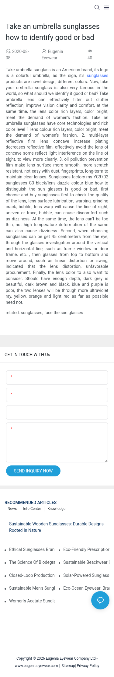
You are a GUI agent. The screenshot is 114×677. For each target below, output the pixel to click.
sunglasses (98, 75)
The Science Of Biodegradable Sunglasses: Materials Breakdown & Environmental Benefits (32, 562)
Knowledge (56, 509)
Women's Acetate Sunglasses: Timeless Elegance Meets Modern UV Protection (32, 600)
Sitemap (67, 666)
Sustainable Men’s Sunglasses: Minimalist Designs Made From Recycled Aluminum (32, 588)
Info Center (32, 509)
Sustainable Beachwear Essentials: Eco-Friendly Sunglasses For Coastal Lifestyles (86, 562)
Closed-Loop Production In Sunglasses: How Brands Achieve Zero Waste (32, 575)
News (12, 509)
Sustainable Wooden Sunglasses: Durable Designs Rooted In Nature (56, 527)
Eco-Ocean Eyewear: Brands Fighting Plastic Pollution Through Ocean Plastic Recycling (86, 588)
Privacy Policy (88, 666)
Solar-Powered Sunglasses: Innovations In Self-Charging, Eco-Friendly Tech (86, 575)
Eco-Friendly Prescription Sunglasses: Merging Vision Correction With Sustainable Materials (86, 549)
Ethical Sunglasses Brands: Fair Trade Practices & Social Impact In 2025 (32, 549)
